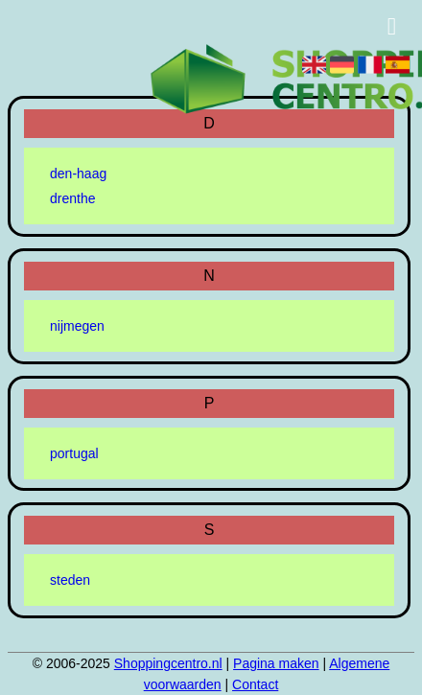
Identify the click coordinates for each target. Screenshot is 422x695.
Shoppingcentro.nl (168, 663)
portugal (74, 453)
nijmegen (77, 326)
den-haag (78, 173)
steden (70, 580)
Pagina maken (276, 663)
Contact (255, 684)
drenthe (72, 198)
